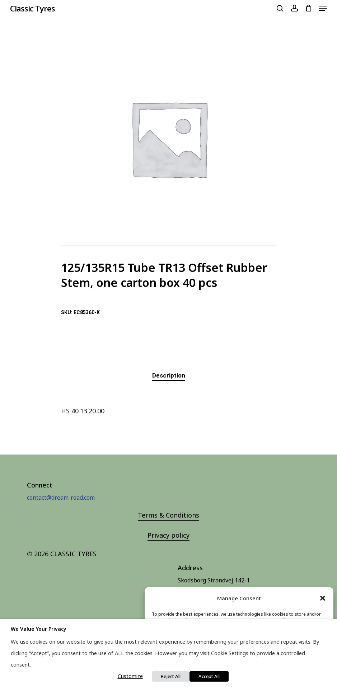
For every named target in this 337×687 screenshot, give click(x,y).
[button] (322, 598)
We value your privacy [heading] (38, 628)
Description (168, 375)
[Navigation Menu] (323, 8)
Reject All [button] (171, 676)
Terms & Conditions (168, 515)
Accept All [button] (209, 676)
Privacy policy (168, 535)
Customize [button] (130, 675)
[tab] (168, 375)
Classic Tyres (32, 8)
